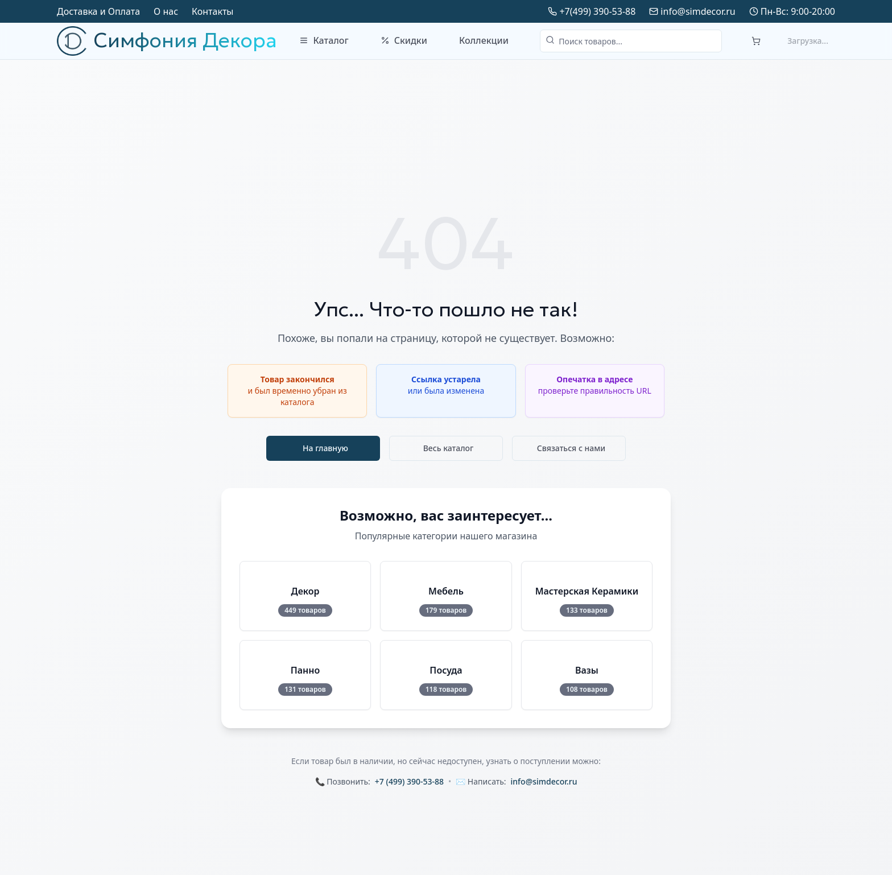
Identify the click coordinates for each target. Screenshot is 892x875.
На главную (325, 448)
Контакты (212, 11)
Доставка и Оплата (98, 11)
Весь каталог (448, 448)
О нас (166, 11)
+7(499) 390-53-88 (597, 11)
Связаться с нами (571, 448)
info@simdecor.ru (697, 11)
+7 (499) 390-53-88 (409, 781)
